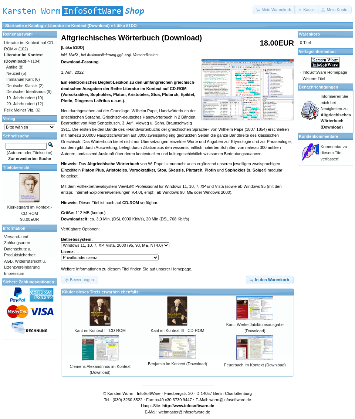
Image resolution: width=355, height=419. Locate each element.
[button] (274, 10)
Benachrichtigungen (318, 87)
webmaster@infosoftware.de (184, 412)
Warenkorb (309, 34)
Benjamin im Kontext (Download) (177, 364)
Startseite (14, 25)
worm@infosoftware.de (230, 400)
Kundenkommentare (318, 136)
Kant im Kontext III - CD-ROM (177, 330)
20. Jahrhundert (20, 104)
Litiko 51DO (125, 25)
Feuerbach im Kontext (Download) (255, 365)
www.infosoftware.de (194, 405)
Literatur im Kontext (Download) (78, 25)
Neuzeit (13, 73)
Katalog (35, 25)
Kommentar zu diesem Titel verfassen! (334, 152)
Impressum (14, 273)
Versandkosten (145, 55)
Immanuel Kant (20, 79)
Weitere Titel (313, 78)
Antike (12, 67)
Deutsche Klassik (21, 85)
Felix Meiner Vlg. (19, 110)
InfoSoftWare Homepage (324, 72)
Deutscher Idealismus (25, 91)
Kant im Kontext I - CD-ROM (100, 330)
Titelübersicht (16, 167)
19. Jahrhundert (20, 98)
